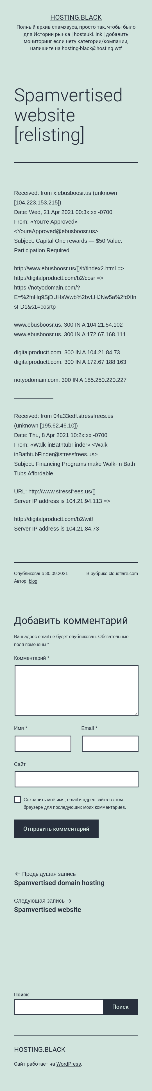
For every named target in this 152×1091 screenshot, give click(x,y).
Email (89, 728)
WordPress (68, 1064)
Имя (20, 728)
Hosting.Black (76, 17)
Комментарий (31, 658)
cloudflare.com (123, 573)
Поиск (21, 995)
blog (33, 581)
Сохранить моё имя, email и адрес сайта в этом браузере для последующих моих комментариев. (75, 803)
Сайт (20, 764)
